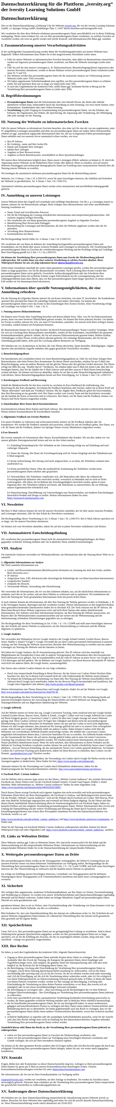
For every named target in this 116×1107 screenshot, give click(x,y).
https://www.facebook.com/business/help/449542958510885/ (31, 787)
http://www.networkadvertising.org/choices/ (80, 769)
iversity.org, (70, 25)
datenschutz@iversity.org (70, 263)
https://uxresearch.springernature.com (25, 498)
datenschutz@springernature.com (68, 1069)
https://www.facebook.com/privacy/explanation (87, 819)
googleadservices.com (21, 753)
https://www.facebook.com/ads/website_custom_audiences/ (30, 819)
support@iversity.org (12, 1079)
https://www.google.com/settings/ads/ (76, 761)
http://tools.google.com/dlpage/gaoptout (65, 684)
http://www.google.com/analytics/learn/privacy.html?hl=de (29, 692)
